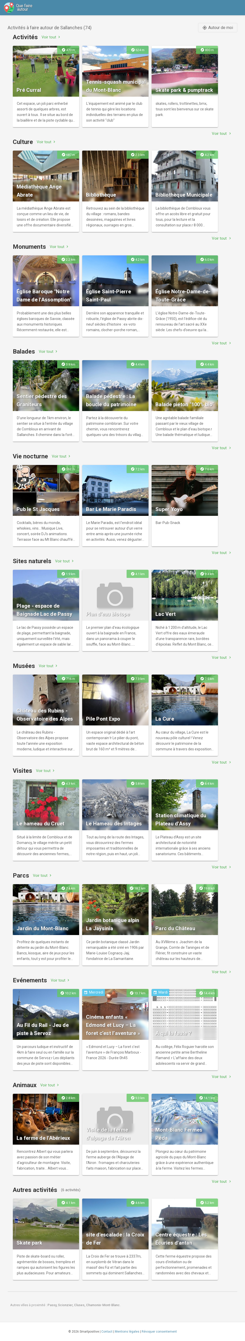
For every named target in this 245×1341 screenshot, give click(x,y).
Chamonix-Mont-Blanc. (103, 1305)
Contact (107, 1331)
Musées (24, 665)
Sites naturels (32, 561)
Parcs (21, 875)
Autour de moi (217, 27)
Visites (22, 770)
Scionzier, (66, 1305)
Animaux (24, 1085)
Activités (25, 37)
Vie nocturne (30, 456)
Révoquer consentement (159, 1331)
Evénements (30, 980)
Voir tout (51, 37)
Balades (24, 351)
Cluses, (80, 1305)
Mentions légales (127, 1331)
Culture (23, 141)
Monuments (29, 246)
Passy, (52, 1305)
